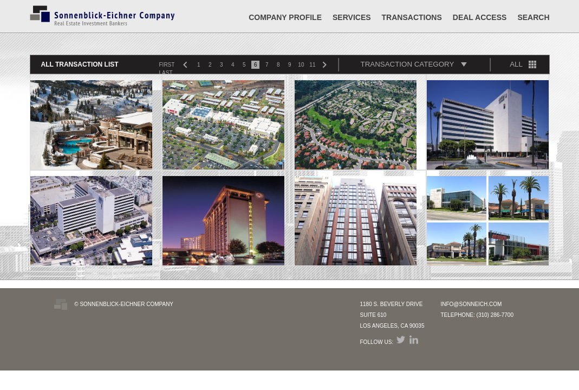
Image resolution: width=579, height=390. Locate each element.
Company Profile (285, 17)
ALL (516, 64)
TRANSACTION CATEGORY (407, 64)
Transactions (412, 17)
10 (301, 65)
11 (312, 65)
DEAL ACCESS (480, 17)
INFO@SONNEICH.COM (471, 304)
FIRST (167, 65)
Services (352, 17)
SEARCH (533, 17)
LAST (166, 73)
